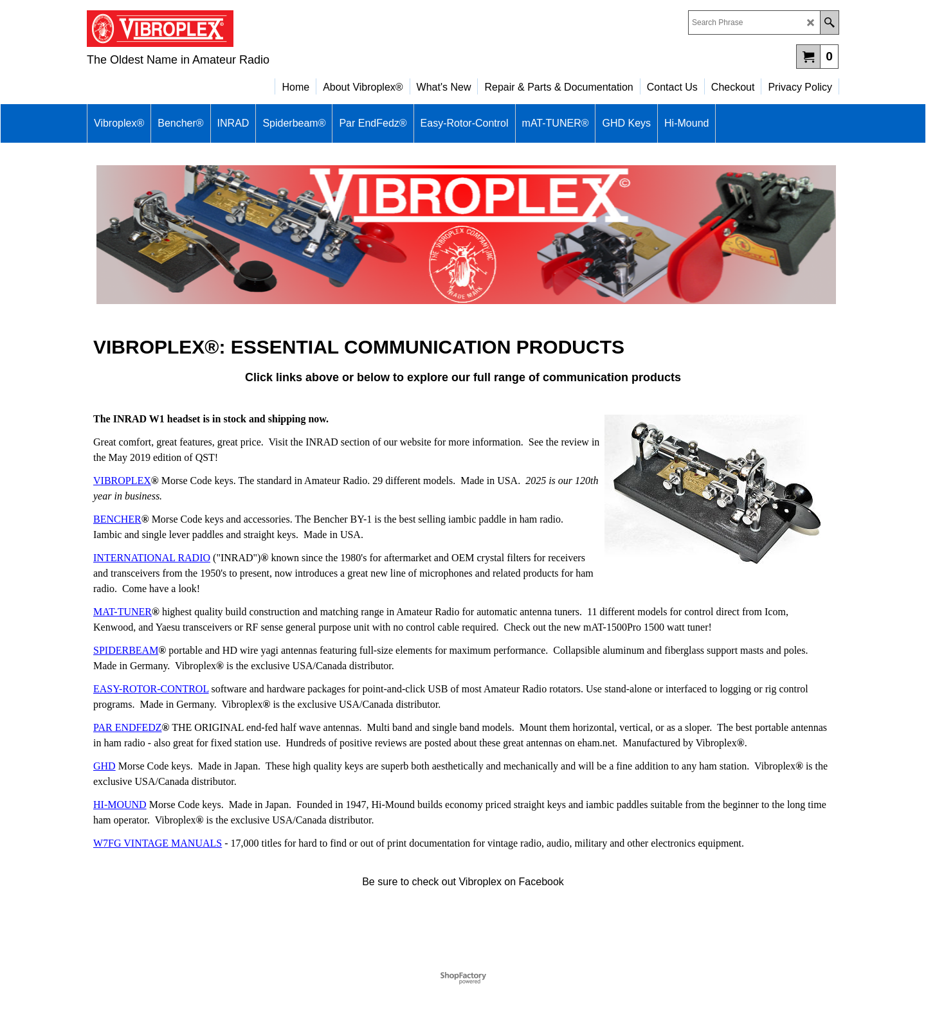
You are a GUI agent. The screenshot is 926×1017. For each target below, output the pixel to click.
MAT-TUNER (122, 611)
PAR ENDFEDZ (127, 727)
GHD (104, 765)
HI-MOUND (120, 804)
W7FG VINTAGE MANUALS (157, 843)
